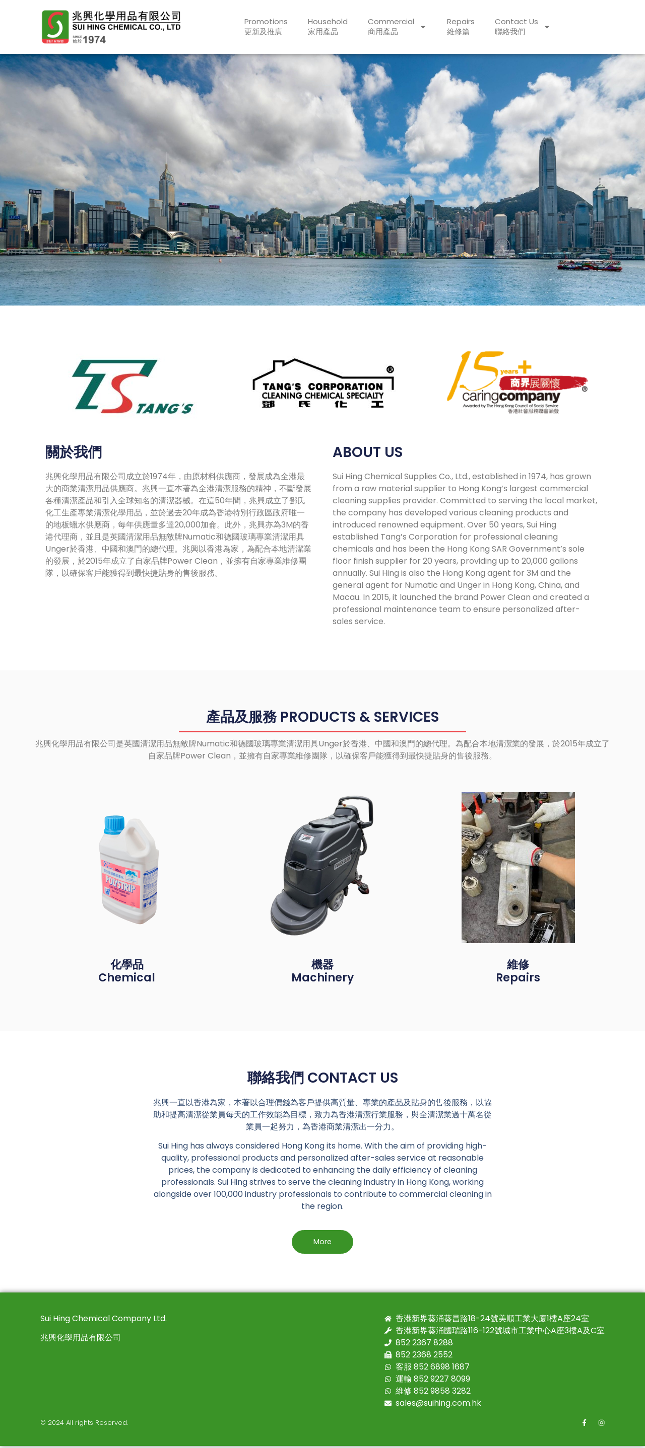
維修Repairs (518, 971)
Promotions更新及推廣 (266, 26)
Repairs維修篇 (461, 26)
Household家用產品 (328, 26)
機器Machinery (322, 971)
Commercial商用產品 (397, 26)
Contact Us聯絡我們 (523, 26)
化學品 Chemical (126, 971)
